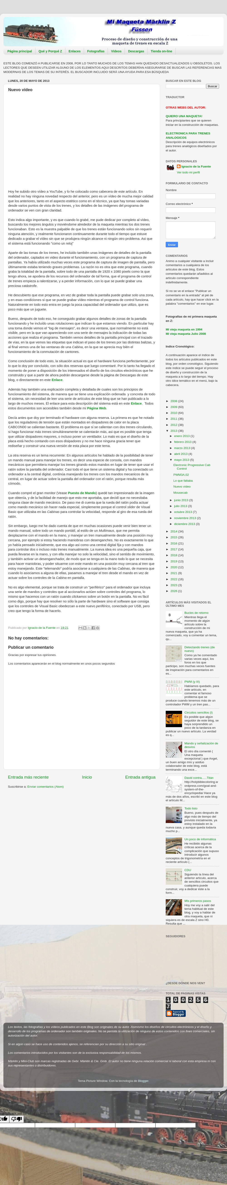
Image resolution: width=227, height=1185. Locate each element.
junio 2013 (181, 500)
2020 (174, 567)
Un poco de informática (200, 839)
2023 (174, 585)
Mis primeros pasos (197, 901)
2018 (174, 555)
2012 (174, 425)
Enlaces (75, 51)
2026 (174, 591)
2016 (174, 543)
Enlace (57, 380)
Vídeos (116, 51)
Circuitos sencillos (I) (198, 712)
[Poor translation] (16, 1119)
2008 (174, 401)
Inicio (87, 777)
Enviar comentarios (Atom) (45, 786)
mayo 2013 (182, 459)
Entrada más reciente (28, 777)
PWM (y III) (192, 681)
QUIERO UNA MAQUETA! (184, 116)
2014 (174, 531)
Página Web (96, 408)
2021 (174, 573)
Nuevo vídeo (182, 486)
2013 (174, 430)
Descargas (136, 51)
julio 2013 (181, 506)
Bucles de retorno (196, 612)
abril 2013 (181, 454)
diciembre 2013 (185, 524)
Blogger (143, 1081)
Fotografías (95, 51)
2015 (174, 537)
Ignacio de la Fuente (196, 166)
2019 (174, 561)
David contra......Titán (198, 777)
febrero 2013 (183, 442)
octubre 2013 (183, 512)
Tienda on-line (161, 51)
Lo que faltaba (183, 480)
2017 (174, 549)
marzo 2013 (182, 448)
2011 (174, 418)
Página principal (19, 51)
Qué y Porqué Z (50, 51)
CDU (187, 870)
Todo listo (190, 808)
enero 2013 (182, 436)
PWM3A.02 (181, 474)
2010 (174, 413)
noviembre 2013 (185, 518)
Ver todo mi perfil (188, 172)
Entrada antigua (140, 777)
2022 (174, 579)
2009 (174, 407)
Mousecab (180, 492)
